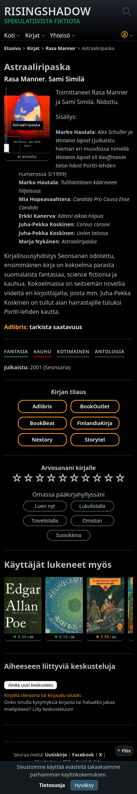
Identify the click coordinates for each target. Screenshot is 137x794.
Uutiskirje (56, 754)
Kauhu (43, 351)
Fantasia (16, 351)
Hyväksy (84, 785)
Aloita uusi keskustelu (30, 685)
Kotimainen (73, 351)
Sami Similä (66, 78)
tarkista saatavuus (56, 327)
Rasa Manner (24, 78)
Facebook (83, 754)
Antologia (110, 351)
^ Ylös (124, 750)
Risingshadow (47, 15)
